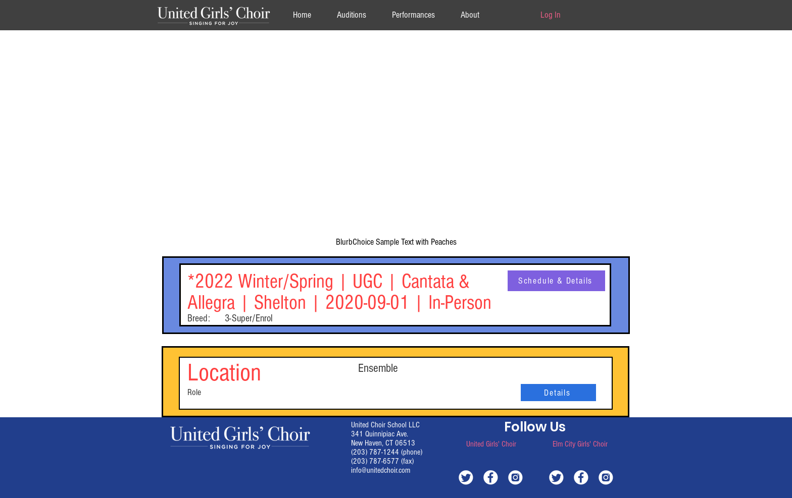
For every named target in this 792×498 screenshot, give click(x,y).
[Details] (558, 392)
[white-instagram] (515, 477)
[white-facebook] (491, 477)
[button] (470, 15)
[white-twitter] (466, 477)
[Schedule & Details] (556, 280)
